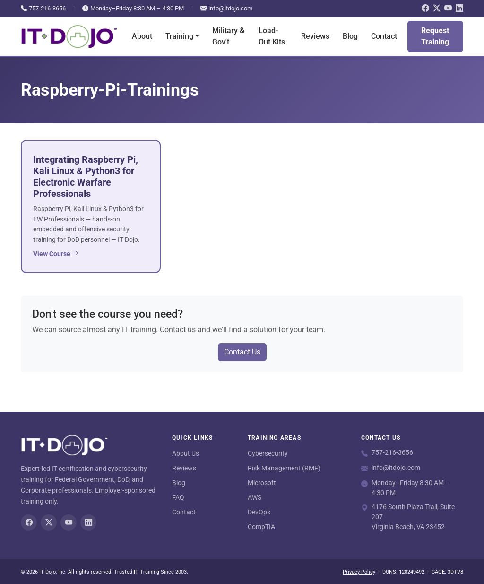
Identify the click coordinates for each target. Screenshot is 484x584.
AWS (254, 497)
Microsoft (262, 483)
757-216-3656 (43, 8)
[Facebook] (425, 8)
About (142, 36)
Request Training (435, 36)
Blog (350, 36)
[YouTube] (448, 8)
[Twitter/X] (437, 8)
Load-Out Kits (272, 36)
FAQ (178, 497)
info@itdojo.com (226, 8)
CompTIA (261, 527)
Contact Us (242, 351)
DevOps (259, 512)
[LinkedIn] (459, 8)
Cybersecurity (268, 453)
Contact (384, 36)
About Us (185, 453)
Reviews (315, 36)
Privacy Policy (359, 572)
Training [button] (179, 36)
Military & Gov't (228, 36)
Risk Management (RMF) (284, 468)
